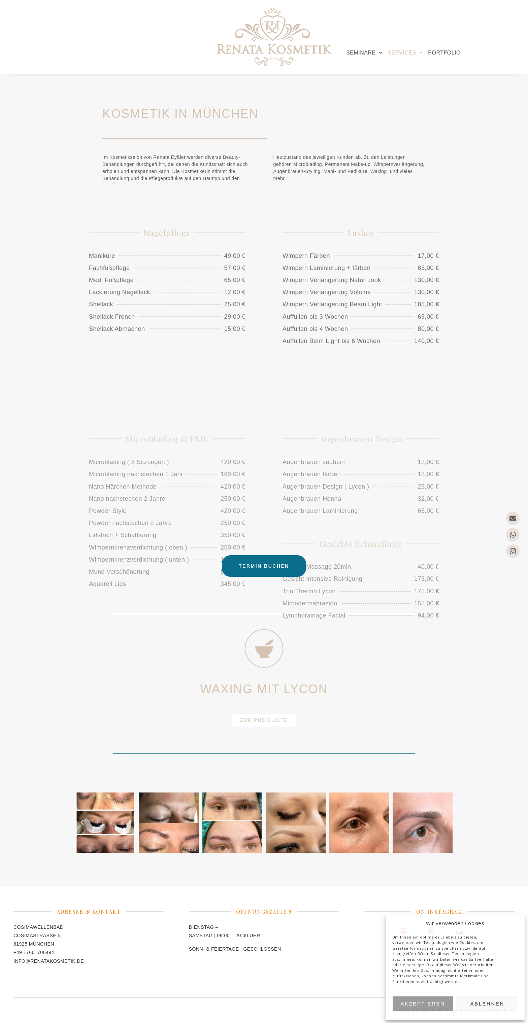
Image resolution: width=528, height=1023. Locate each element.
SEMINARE (364, 53)
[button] (364, 52)
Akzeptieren (423, 1004)
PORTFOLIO (444, 53)
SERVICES (405, 53)
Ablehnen (487, 1004)
